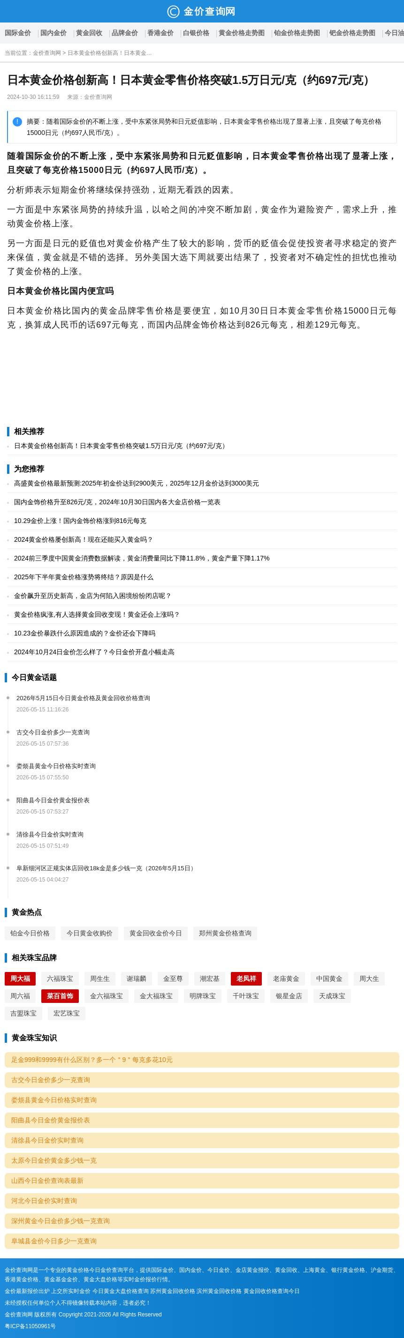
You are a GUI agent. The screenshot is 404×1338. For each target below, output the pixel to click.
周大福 (20, 978)
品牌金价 (125, 33)
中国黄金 (329, 978)
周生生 (100, 978)
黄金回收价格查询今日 (272, 1291)
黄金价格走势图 (242, 33)
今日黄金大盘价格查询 (120, 1291)
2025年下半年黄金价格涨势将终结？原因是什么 (83, 577)
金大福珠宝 (156, 996)
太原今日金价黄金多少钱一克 (54, 1160)
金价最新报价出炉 (27, 1291)
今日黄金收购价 (90, 933)
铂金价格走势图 (297, 33)
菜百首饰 (60, 996)
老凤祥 (246, 978)
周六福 (20, 996)
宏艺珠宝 (66, 1013)
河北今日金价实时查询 (44, 1200)
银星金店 (289, 996)
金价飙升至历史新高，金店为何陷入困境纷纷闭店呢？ (93, 595)
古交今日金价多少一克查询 (53, 732)
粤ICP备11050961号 (30, 1326)
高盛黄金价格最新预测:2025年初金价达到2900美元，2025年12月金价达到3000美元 (136, 483)
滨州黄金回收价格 (219, 1291)
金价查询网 (47, 53)
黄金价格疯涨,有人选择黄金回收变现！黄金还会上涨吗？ (97, 614)
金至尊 (173, 978)
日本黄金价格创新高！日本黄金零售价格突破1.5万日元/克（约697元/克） (110, 53)
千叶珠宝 (246, 996)
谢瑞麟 (136, 978)
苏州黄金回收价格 (172, 1291)
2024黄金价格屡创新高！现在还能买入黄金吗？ (83, 539)
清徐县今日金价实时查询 (50, 834)
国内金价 (53, 33)
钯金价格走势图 (352, 33)
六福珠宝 (60, 978)
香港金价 (160, 33)
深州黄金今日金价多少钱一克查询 (60, 1221)
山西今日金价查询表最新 (47, 1180)
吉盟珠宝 (23, 1013)
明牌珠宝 (203, 996)
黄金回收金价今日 (156, 933)
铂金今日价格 (30, 933)
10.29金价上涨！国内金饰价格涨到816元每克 (80, 520)
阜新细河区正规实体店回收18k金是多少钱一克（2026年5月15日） (106, 868)
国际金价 (18, 33)
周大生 (369, 978)
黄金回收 (89, 33)
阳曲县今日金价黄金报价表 (53, 800)
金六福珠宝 (106, 996)
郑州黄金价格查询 (225, 933)
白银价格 (196, 33)
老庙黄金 (286, 978)
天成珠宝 (332, 996)
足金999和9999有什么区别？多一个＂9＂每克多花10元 (92, 1059)
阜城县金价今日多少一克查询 (54, 1241)
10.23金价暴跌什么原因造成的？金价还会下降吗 (84, 633)
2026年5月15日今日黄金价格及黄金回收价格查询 (83, 698)
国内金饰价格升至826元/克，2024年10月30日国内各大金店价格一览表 (117, 502)
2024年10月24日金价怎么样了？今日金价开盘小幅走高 (94, 652)
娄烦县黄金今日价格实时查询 (56, 766)
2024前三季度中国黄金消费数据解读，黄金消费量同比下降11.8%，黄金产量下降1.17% (142, 558)
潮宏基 (210, 978)
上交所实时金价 (71, 1291)
